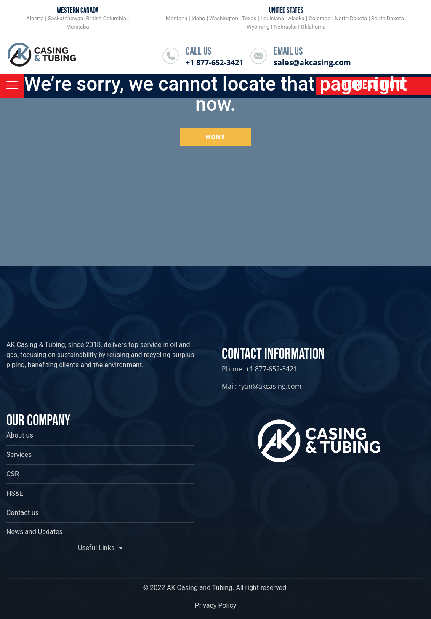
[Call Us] (170, 55)
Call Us (198, 51)
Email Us (288, 51)
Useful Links (100, 548)
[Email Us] (258, 55)
